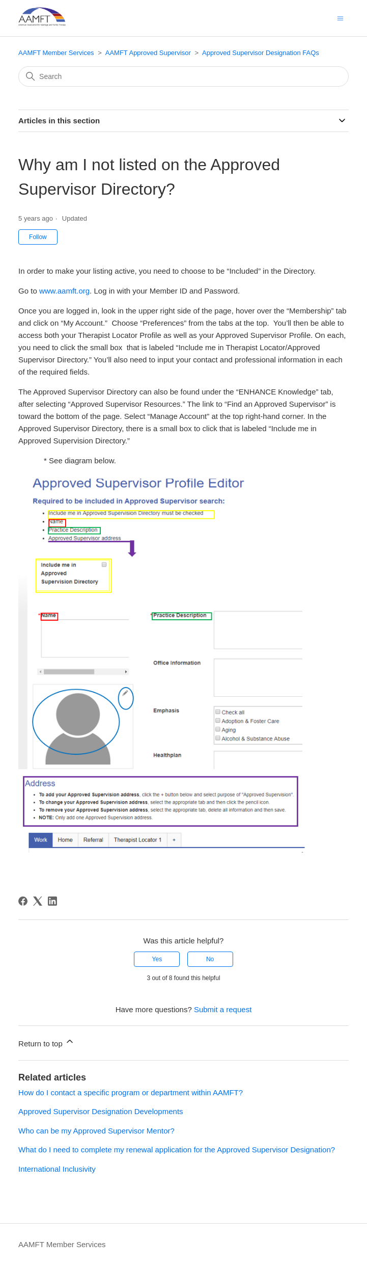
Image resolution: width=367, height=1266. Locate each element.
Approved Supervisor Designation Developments (100, 1111)
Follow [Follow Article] (38, 237)
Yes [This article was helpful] (157, 959)
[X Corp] (37, 901)
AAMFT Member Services (56, 53)
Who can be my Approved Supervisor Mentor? (96, 1130)
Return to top (46, 1042)
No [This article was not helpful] (210, 959)
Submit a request (222, 1009)
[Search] (183, 76)
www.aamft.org (64, 290)
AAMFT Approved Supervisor (148, 53)
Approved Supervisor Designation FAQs (260, 53)
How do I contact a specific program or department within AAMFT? (130, 1092)
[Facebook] (22, 901)
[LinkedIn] (52, 901)
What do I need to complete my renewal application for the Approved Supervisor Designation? (176, 1149)
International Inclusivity (57, 1169)
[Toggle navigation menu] (340, 17)
